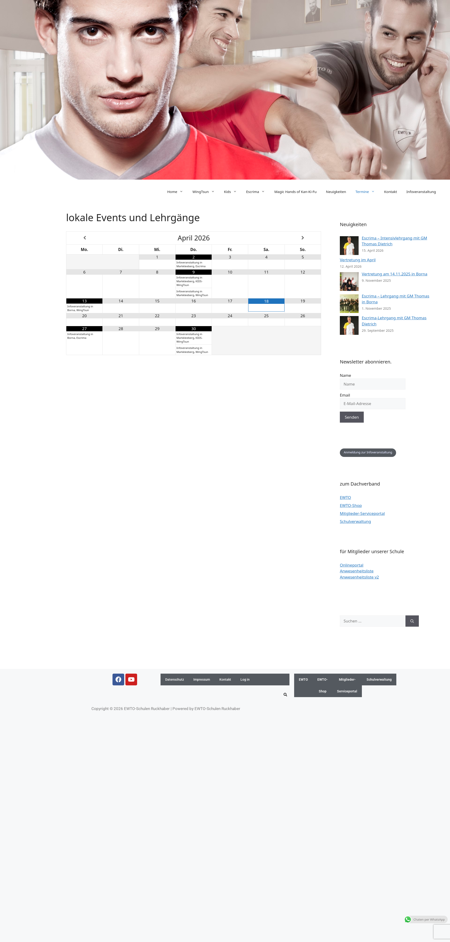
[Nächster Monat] (303, 238)
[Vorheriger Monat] (84, 238)
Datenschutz (174, 679)
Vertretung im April (358, 260)
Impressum (201, 679)
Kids (233, 191)
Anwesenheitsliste (357, 571)
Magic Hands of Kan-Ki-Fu (295, 191)
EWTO (345, 497)
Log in (245, 679)
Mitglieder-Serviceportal (362, 513)
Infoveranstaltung (421, 191)
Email (345, 395)
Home (177, 191)
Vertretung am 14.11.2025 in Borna (395, 274)
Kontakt (390, 191)
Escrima (258, 191)
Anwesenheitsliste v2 (359, 577)
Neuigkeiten (336, 191)
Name (345, 375)
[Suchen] (412, 621)
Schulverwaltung (355, 521)
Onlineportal (351, 565)
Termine (368, 191)
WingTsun (205, 191)
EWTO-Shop (351, 505)
